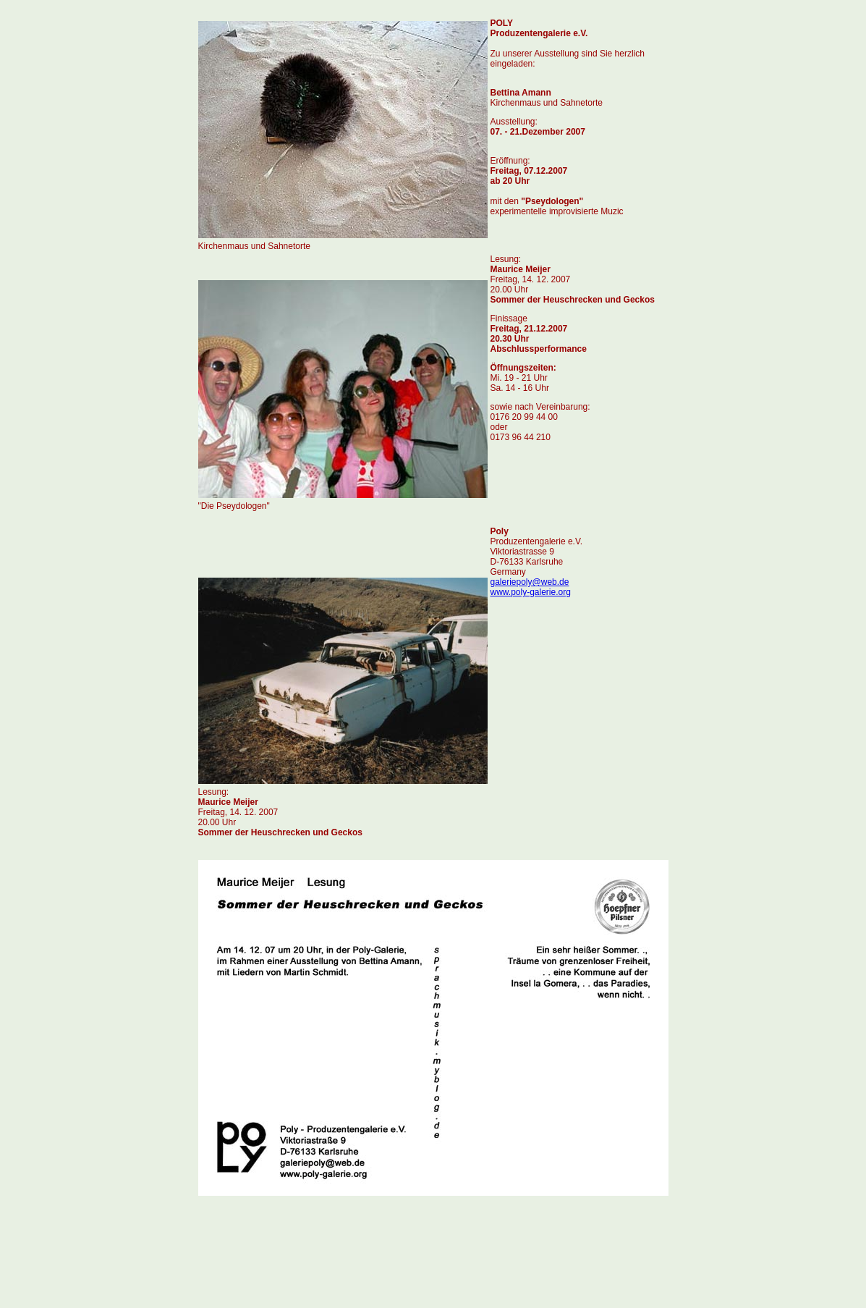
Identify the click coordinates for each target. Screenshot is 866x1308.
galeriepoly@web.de (530, 582)
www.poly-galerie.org (531, 592)
